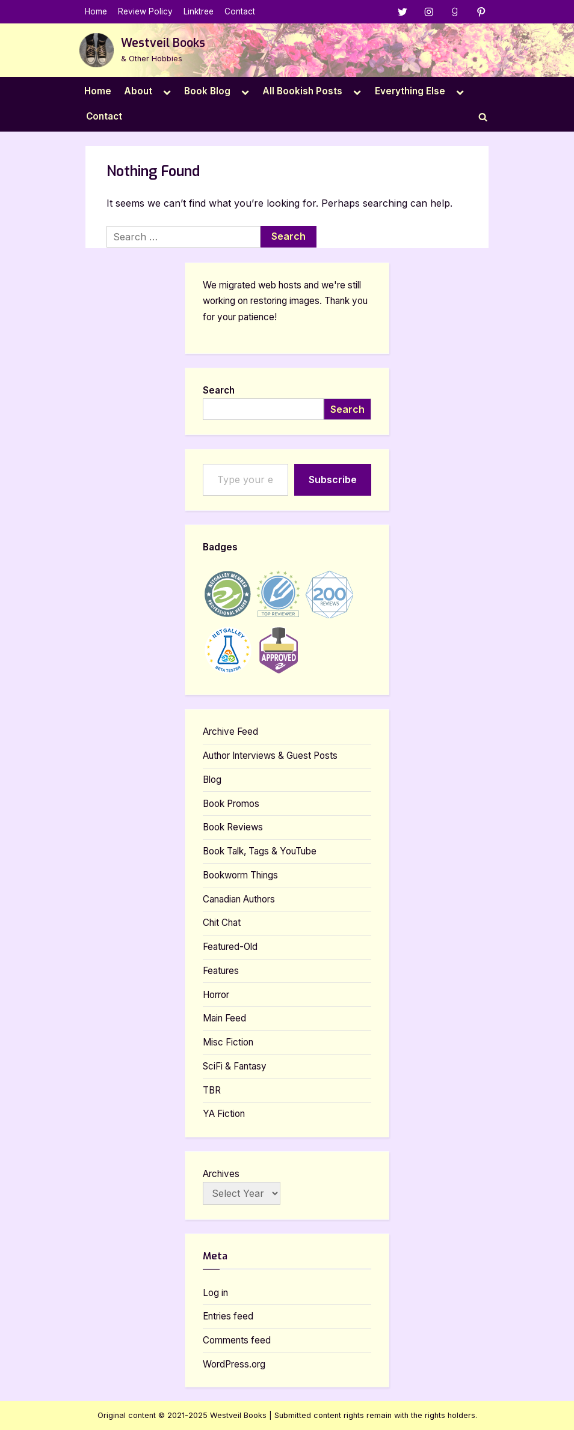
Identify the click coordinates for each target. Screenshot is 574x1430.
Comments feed (237, 1340)
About (138, 91)
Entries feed (228, 1316)
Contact (239, 11)
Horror (216, 994)
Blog (212, 779)
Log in (215, 1292)
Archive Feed (230, 731)
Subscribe (333, 479)
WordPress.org (234, 1364)
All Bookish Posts (302, 91)
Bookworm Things (240, 875)
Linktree (199, 11)
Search (219, 390)
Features (221, 970)
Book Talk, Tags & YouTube (259, 851)
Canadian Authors (239, 899)
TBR (212, 1090)
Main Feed (224, 1018)
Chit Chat (222, 922)
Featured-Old (230, 946)
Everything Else (410, 91)
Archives (221, 1173)
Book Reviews (233, 827)
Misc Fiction (228, 1042)
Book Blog (207, 91)
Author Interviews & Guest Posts (270, 755)
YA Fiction (224, 1113)
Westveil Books (163, 42)
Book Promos (231, 803)
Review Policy (145, 11)
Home (96, 11)
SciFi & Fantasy (235, 1066)
